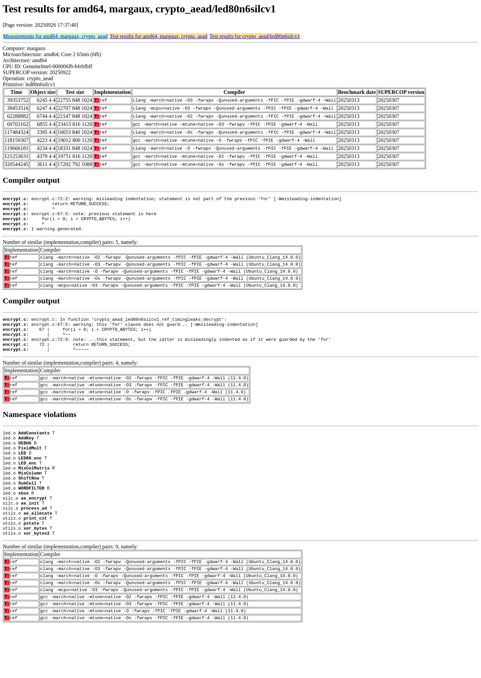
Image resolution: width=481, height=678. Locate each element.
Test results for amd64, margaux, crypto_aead (158, 36)
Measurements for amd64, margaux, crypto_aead (55, 36)
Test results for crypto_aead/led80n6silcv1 (254, 36)
